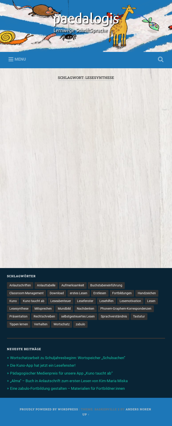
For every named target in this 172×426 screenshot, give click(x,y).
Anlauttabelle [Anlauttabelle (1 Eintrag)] (46, 285)
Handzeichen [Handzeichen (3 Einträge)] (147, 293)
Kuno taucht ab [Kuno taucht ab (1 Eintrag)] (33, 301)
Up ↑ (85, 414)
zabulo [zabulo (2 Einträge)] (80, 324)
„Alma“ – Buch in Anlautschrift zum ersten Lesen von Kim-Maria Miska (69, 381)
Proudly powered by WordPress (49, 409)
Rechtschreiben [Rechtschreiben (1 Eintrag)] (44, 316)
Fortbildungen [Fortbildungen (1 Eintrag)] (122, 293)
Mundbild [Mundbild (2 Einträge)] (64, 308)
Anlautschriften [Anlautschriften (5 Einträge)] (20, 285)
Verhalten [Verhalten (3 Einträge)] (40, 324)
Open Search (159, 59)
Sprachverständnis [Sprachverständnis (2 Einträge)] (114, 316)
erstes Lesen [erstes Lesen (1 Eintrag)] (78, 293)
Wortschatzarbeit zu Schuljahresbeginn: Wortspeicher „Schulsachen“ (67, 358)
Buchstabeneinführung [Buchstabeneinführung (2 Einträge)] (106, 285)
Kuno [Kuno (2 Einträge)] (13, 301)
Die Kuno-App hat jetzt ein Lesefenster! (42, 365)
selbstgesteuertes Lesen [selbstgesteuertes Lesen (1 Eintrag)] (78, 316)
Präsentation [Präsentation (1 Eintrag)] (18, 316)
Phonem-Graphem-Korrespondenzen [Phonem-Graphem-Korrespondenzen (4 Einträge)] (125, 308)
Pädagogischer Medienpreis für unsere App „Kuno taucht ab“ (61, 373)
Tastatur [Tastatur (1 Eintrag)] (139, 316)
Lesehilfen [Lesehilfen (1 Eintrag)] (106, 301)
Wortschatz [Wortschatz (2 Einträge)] (62, 324)
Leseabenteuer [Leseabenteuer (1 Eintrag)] (60, 301)
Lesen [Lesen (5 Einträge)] (151, 301)
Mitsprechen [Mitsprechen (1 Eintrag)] (43, 308)
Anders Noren (138, 409)
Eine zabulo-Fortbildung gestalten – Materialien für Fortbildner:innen (67, 388)
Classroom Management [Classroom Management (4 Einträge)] (26, 293)
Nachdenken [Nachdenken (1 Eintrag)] (85, 308)
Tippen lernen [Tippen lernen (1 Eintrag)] (18, 324)
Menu (20, 59)
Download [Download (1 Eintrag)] (57, 293)
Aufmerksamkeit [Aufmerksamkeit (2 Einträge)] (72, 285)
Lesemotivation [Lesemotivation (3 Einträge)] (130, 301)
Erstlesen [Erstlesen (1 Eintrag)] (99, 293)
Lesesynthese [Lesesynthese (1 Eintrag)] (18, 308)
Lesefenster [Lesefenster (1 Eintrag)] (85, 301)
